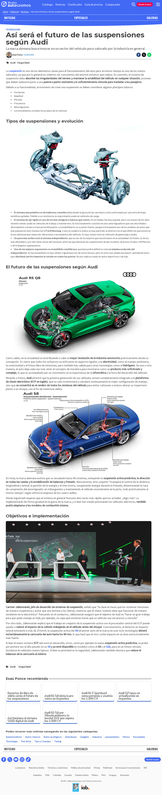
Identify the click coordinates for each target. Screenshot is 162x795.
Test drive (26, 741)
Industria (97, 736)
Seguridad (23, 62)
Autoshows (71, 736)
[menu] (158, 4)
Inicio (5, 11)
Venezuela (124, 775)
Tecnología (13, 29)
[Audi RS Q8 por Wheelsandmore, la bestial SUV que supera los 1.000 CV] (60, 714)
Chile (47, 775)
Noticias (60, 4)
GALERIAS (152, 18)
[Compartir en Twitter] (144, 55)
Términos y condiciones (58, 768)
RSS (145, 768)
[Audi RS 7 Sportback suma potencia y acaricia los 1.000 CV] (97, 691)
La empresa (20, 768)
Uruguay (112, 775)
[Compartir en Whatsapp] (149, 55)
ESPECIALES (81, 18)
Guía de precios (93, 4)
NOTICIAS (9, 18)
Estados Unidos (82, 775)
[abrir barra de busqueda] (133, 4)
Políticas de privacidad (80, 768)
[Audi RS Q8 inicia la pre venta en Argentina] (60, 691)
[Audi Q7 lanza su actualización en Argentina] (134, 691)
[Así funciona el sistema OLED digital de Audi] (23, 714)
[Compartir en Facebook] (138, 55)
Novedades (139, 736)
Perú (104, 775)
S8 (49, 646)
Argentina (37, 775)
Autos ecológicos (53, 736)
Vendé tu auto (144, 4)
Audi (12, 62)
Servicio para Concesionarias (128, 768)
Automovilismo (14, 736)
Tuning (57, 741)
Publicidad (107, 768)
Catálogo (47, 4)
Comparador (112, 4)
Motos (126, 736)
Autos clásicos (32, 736)
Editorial (14, 11)
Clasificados (75, 4)
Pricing (97, 768)
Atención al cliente (36, 768)
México (95, 775)
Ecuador (68, 775)
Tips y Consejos (42, 741)
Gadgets (84, 736)
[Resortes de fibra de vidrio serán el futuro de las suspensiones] (23, 691)
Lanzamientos (112, 736)
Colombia (57, 775)
